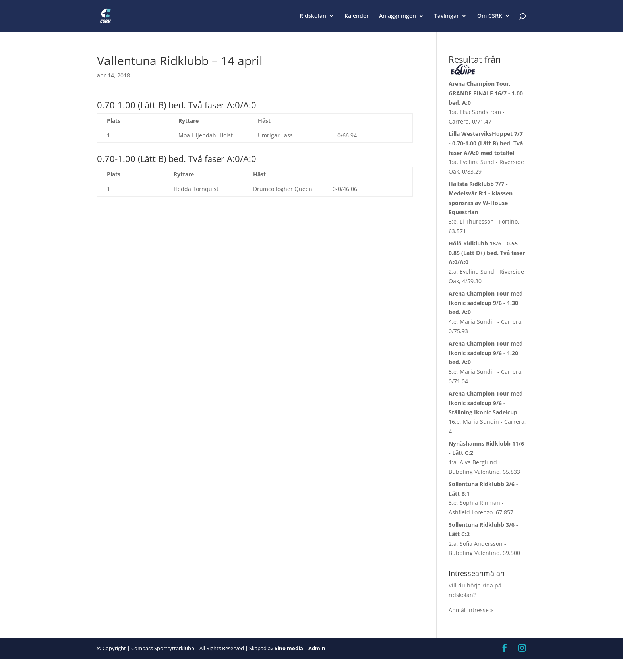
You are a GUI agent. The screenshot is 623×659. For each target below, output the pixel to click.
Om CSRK (489, 16)
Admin (316, 648)
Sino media (289, 648)
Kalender (356, 16)
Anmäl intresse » (471, 610)
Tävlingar (446, 16)
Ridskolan (313, 16)
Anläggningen (397, 16)
